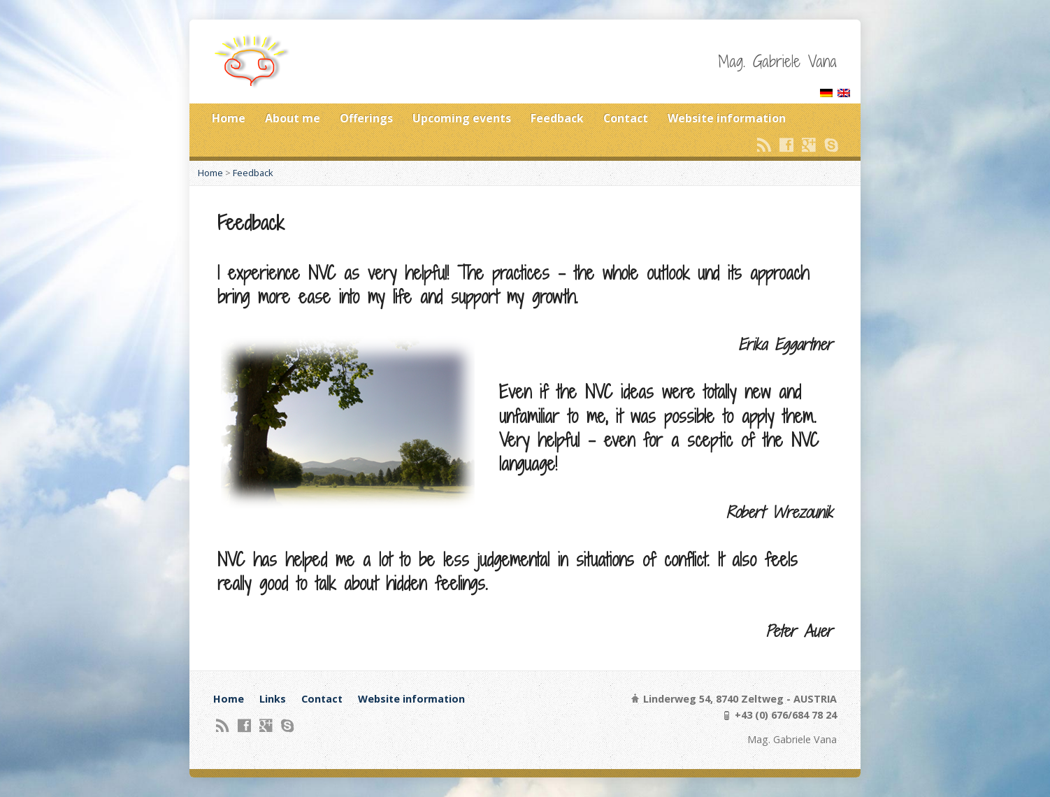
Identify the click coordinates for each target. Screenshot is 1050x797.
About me (292, 118)
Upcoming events (461, 118)
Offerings (366, 118)
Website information (727, 118)
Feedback (557, 118)
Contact (625, 118)
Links (272, 698)
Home (228, 118)
